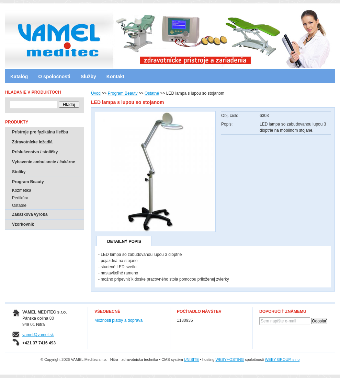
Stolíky (18, 171)
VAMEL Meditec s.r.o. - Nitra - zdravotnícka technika (34, 36)
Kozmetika (21, 190)
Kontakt (115, 76)
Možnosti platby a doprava (118, 320)
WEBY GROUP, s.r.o (282, 359)
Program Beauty (123, 93)
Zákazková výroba (29, 214)
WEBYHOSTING (230, 359)
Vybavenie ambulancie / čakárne (43, 162)
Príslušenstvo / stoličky (35, 152)
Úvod (96, 93)
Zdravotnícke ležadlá (32, 142)
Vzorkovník (23, 224)
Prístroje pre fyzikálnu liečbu (40, 132)
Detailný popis (124, 241)
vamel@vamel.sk (38, 334)
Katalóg (19, 76)
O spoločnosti (54, 76)
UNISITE (191, 359)
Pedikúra (20, 198)
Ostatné (152, 93)
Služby (88, 76)
